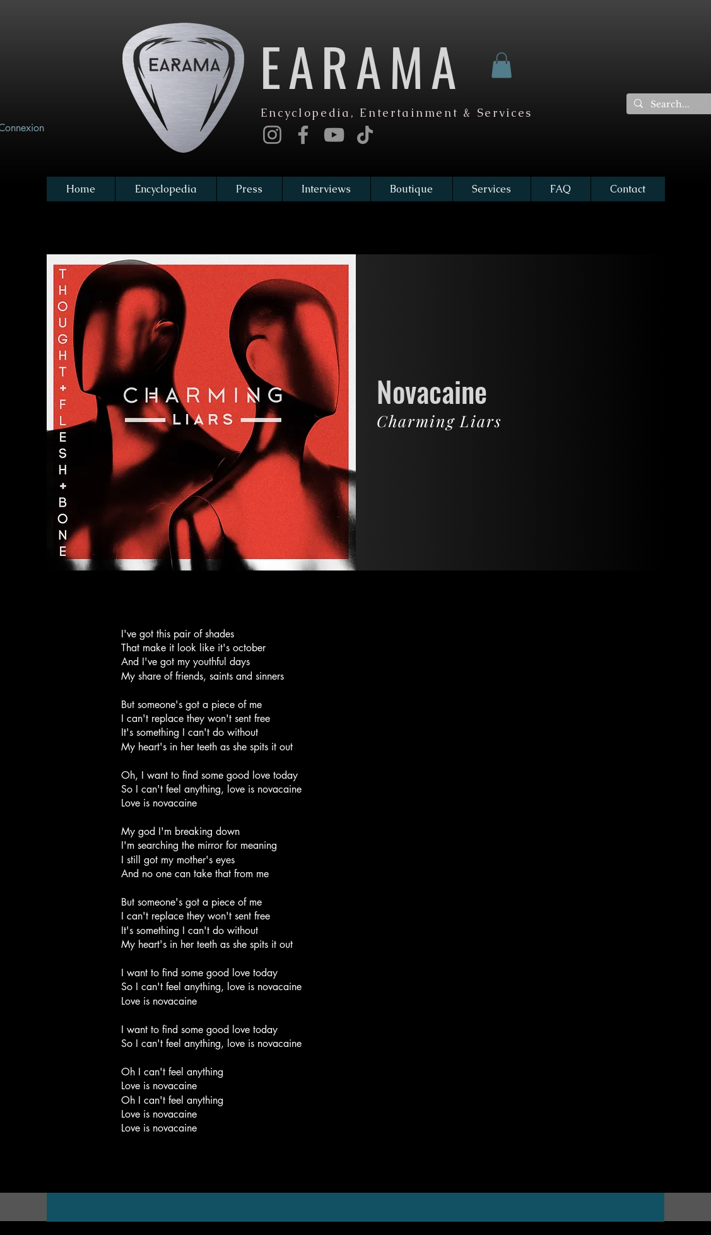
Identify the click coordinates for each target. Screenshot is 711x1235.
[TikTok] (365, 134)
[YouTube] (334, 134)
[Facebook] (303, 134)
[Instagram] (272, 134)
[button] (501, 65)
